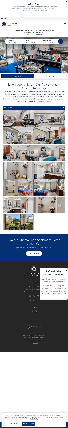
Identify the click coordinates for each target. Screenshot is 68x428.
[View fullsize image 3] (49, 132)
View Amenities (34, 249)
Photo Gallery (17, 72)
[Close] (63, 415)
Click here (13, 8)
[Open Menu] (65, 20)
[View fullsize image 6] (18, 166)
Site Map (42, 333)
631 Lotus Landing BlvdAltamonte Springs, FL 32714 (34, 287)
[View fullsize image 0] (18, 114)
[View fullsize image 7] (49, 166)
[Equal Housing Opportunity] (30, 292)
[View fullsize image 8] (18, 183)
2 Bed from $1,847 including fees (44, 27)
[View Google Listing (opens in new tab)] (34, 30)
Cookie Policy (34, 419)
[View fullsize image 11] (49, 201)
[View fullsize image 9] (49, 183)
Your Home (8, 104)
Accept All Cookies (28, 423)
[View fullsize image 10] (18, 201)
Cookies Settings (13, 423)
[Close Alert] (41, 2)
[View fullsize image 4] (18, 149)
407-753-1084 (34, 282)
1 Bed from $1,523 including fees (23, 27)
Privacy (25, 333)
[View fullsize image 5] (49, 149)
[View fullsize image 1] (49, 114)
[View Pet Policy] (34, 296)
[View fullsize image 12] (18, 218)
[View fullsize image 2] (18, 132)
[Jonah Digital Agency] (34, 339)
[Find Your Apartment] (60, 37)
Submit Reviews (33, 333)
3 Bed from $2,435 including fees (34, 28)
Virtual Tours (50, 72)
